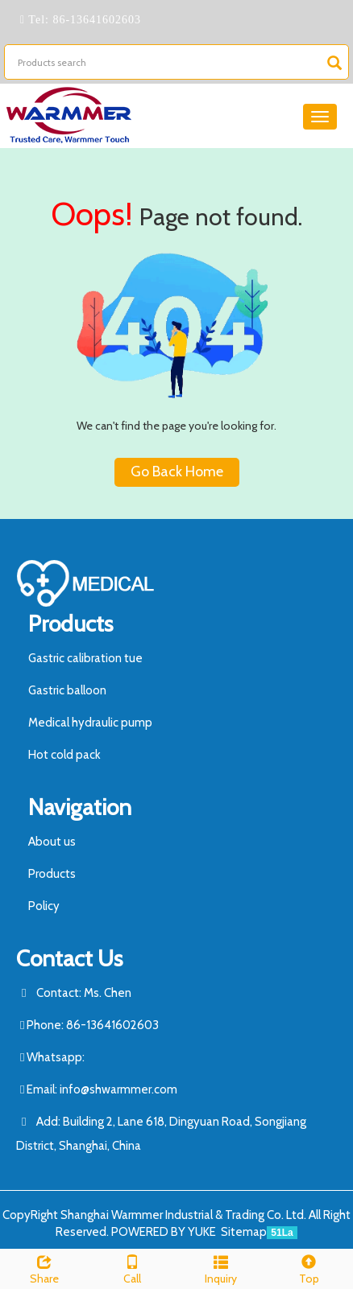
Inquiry (220, 1268)
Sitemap (244, 1232)
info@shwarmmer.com (118, 1089)
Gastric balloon (67, 690)
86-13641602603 (95, 20)
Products (70, 623)
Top (309, 1268)
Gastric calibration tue (85, 658)
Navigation (79, 807)
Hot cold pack (64, 754)
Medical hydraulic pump (90, 722)
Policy (44, 906)
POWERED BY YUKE (164, 1232)
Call (133, 1268)
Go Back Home (177, 471)
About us (52, 841)
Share (44, 1268)
